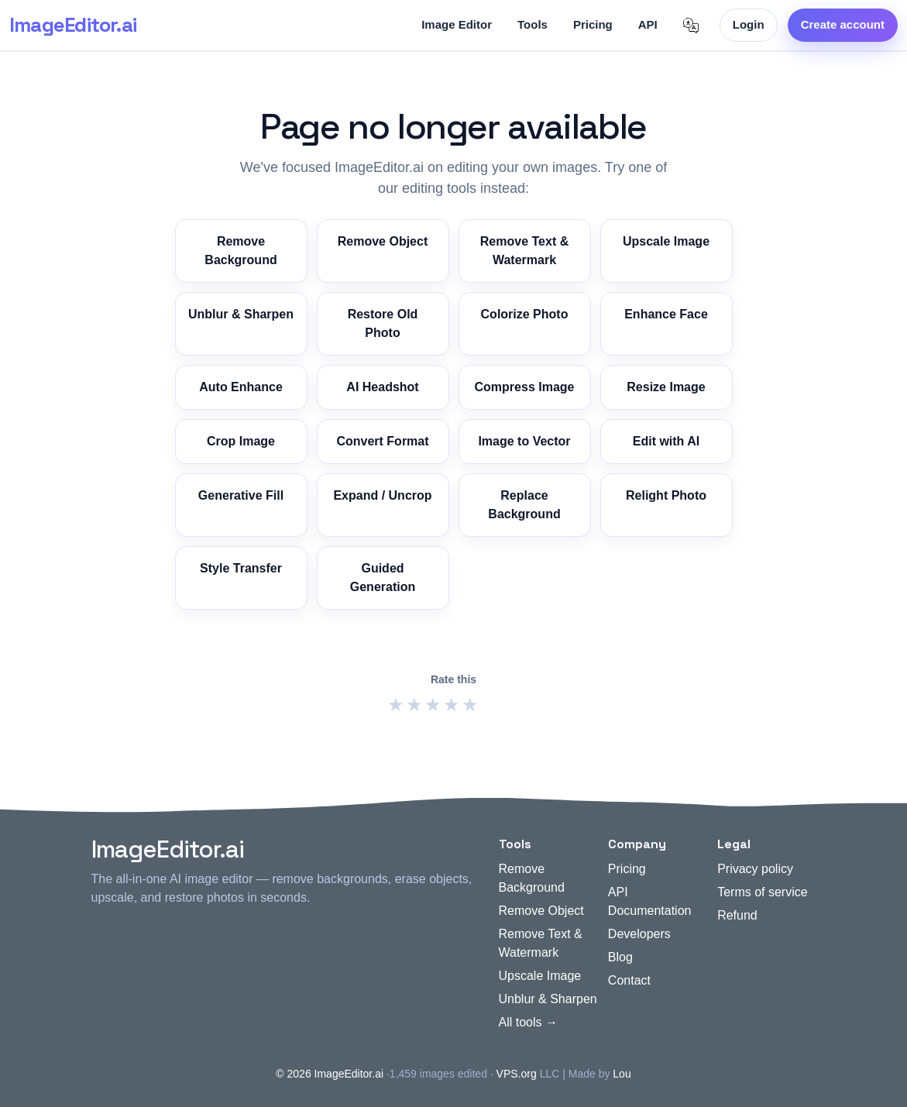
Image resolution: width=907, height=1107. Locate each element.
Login (748, 24)
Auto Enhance (241, 387)
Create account (843, 24)
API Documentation (650, 901)
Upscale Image (666, 241)
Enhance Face (666, 314)
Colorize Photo (525, 314)
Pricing (593, 24)
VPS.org (516, 1073)
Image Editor (456, 24)
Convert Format (382, 441)
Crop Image (241, 441)
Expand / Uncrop (382, 495)
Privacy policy (755, 868)
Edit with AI (666, 441)
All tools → (528, 1022)
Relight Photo (666, 495)
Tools (532, 24)
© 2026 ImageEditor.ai (329, 1073)
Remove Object (383, 241)
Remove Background (240, 250)
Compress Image (525, 387)
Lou (621, 1073)
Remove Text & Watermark (524, 250)
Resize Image (666, 387)
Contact (629, 980)
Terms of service (762, 892)
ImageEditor (72, 25)
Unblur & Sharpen (241, 314)
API (648, 24)
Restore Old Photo (383, 323)
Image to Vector (524, 441)
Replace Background (524, 505)
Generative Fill (240, 495)
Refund (737, 915)
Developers (639, 933)
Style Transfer (241, 568)
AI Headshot (382, 387)
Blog (620, 957)
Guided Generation (382, 577)
